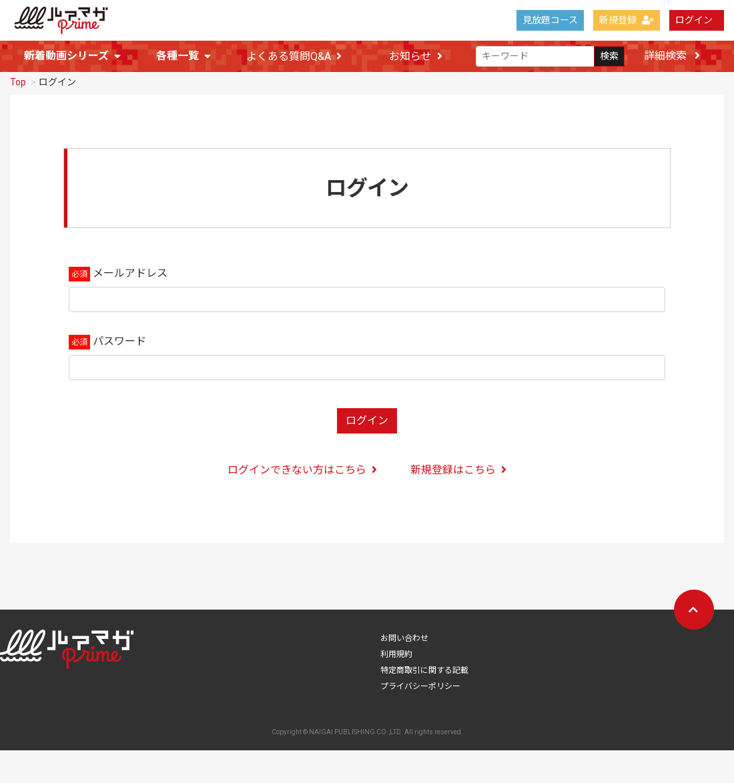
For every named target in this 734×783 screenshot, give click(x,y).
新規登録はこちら (458, 472)
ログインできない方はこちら (302, 472)
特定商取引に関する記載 (424, 672)
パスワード (119, 343)
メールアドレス (130, 275)
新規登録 (626, 20)
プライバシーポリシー (420, 688)
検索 (609, 56)
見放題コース (550, 20)
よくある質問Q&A (294, 56)
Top (18, 84)
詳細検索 (672, 55)
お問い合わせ (404, 640)
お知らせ (415, 56)
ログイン (694, 20)
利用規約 (396, 656)
